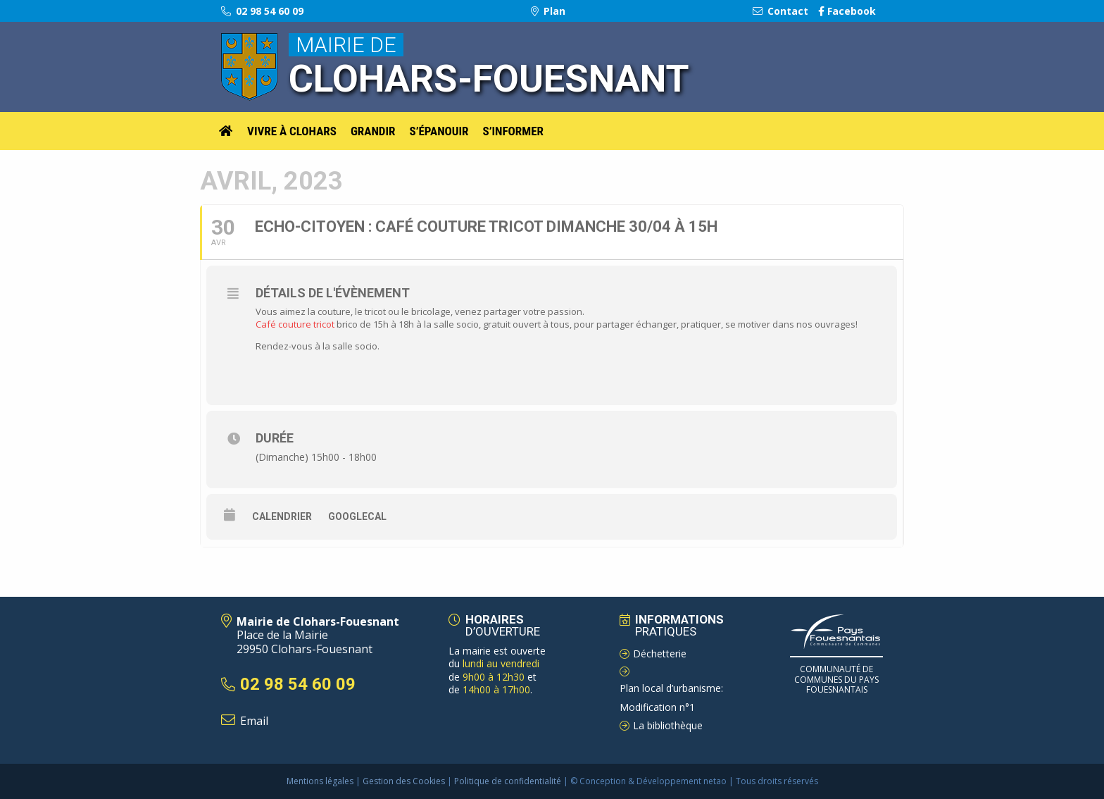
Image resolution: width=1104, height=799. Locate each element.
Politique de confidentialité (507, 781)
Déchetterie (659, 653)
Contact (780, 11)
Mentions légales (320, 781)
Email (254, 721)
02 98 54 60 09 (262, 11)
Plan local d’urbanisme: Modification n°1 (671, 697)
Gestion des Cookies (404, 781)
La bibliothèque (668, 725)
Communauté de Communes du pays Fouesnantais (836, 679)
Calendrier (282, 516)
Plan (548, 11)
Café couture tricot (295, 324)
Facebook (847, 11)
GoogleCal (357, 516)
